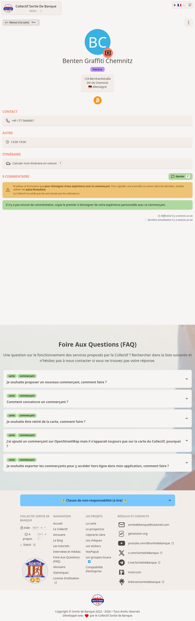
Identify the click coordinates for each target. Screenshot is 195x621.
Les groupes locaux (98, 559)
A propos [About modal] (27, 536)
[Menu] (32, 8)
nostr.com (129, 572)
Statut (26, 544)
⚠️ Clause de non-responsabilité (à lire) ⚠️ (94, 500)
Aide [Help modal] (25, 528)
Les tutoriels (61, 546)
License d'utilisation (66, 578)
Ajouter (180, 176)
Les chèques (94, 540)
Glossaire (59, 567)
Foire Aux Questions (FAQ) (66, 559)
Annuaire (59, 535)
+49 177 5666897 (22, 120)
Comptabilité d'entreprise (94, 569)
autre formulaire (36, 189)
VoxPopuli (92, 552)
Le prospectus (95, 529)
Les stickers (93, 546)
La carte (91, 523)
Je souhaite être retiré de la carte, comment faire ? (94, 418)
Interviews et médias (67, 552)
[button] (189, 23)
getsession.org (133, 534)
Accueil (58, 523)
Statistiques (61, 572)
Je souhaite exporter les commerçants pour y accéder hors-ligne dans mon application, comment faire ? (94, 462)
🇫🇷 (181, 5)
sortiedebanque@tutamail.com (143, 524)
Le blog (58, 540)
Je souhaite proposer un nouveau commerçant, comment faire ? (94, 378)
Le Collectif (60, 529)
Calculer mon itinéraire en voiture (34, 163)
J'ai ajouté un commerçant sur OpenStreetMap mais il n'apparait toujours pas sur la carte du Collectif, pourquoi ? (94, 440)
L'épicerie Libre (95, 535)
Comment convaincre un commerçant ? (94, 398)
